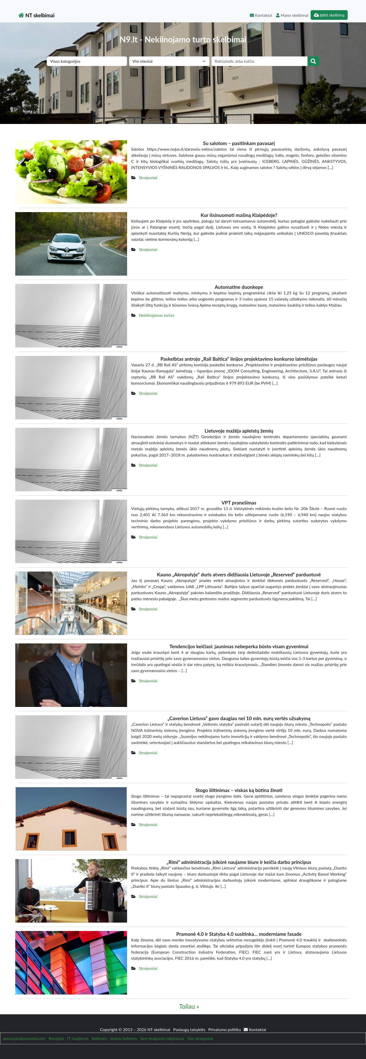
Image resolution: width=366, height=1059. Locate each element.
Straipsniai (148, 177)
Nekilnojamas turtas (156, 315)
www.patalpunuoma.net (24, 1038)
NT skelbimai (36, 15)
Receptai (56, 1038)
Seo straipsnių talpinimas (162, 1038)
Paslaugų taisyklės (189, 1029)
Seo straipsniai (200, 1038)
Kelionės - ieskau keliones (114, 1038)
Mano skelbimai (292, 15)
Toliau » (189, 1006)
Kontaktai (261, 15)
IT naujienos (77, 1038)
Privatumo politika (225, 1029)
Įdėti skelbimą (329, 14)
